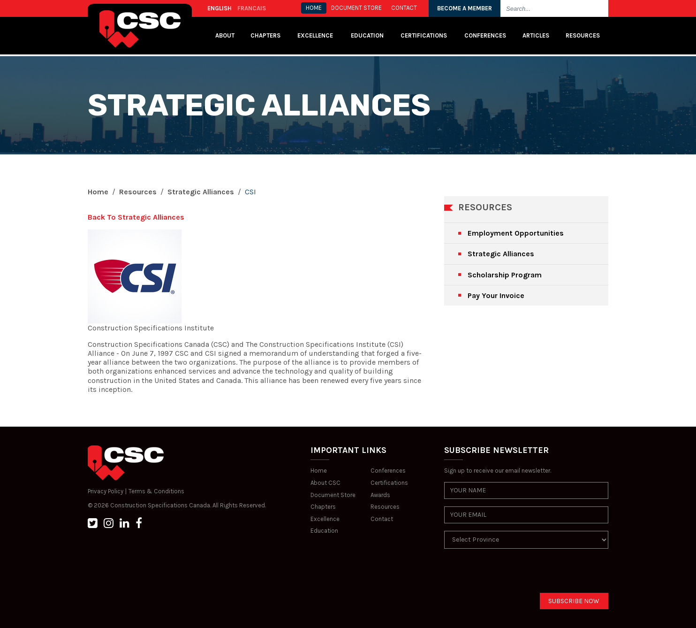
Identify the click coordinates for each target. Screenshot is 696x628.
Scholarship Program (505, 274)
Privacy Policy (105, 491)
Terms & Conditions (156, 491)
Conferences (485, 35)
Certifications (424, 35)
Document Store (333, 494)
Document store (356, 7)
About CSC (325, 482)
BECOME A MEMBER (464, 8)
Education (324, 530)
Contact (382, 518)
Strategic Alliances (200, 191)
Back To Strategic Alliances (136, 217)
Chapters (265, 35)
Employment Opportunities (516, 233)
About (225, 35)
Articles (535, 35)
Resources (583, 35)
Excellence (315, 35)
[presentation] (515, 574)
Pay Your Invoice (496, 295)
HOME (314, 7)
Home (98, 191)
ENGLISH (219, 8)
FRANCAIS (251, 8)
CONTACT (404, 7)
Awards (380, 494)
